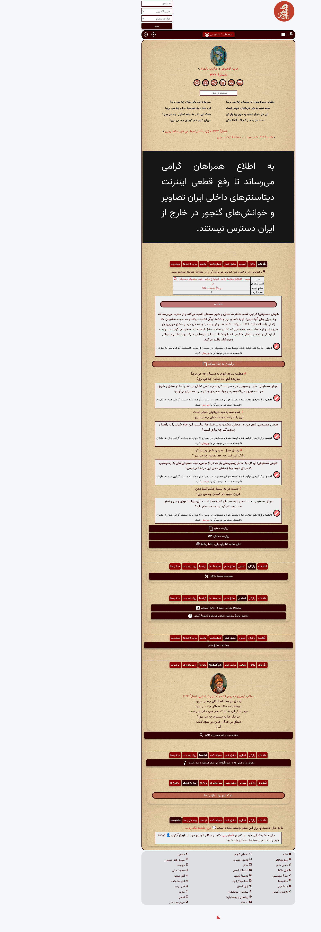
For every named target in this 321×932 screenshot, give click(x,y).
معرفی (125, 855)
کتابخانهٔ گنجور (184, 871)
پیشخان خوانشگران (182, 892)
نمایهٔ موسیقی (224, 876)
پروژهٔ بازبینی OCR (153, 288)
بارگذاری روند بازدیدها (160, 795)
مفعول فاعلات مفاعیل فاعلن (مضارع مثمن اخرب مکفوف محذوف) (156, 279)
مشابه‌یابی (226, 887)
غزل (154, 284)
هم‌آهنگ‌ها (157, 264)
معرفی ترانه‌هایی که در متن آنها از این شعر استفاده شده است (160, 762)
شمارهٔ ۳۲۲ (160, 75)
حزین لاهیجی (172, 68)
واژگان (194, 264)
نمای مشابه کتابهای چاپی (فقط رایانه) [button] (160, 544)
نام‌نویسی (170, 835)
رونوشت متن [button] (160, 528)
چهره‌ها (124, 865)
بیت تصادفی (225, 860)
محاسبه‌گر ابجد (184, 881)
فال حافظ (226, 871)
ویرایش (148, 353)
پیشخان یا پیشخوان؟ (181, 897)
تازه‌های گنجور (224, 892)
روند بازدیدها (132, 264)
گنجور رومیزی (184, 860)
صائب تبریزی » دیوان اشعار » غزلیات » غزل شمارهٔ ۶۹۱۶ (160, 696)
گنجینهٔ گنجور (185, 876)
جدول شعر (225, 865)
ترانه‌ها (145, 264)
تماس (125, 897)
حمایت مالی (122, 871)
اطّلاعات (204, 264)
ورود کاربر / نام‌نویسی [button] (161, 34)
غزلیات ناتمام (151, 68)
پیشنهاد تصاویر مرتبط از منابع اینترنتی (160, 607)
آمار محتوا (123, 876)
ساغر (189, 865)
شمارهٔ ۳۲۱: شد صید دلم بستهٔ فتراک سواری (187, 137)
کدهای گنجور (185, 855)
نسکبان (188, 903)
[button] (233, 35)
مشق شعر (172, 264)
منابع (125, 892)
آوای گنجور (186, 887)
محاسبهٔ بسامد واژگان (160, 576)
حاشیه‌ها (117, 264)
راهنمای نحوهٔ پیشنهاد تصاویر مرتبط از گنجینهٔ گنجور (160, 615)
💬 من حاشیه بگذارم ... (142, 828)
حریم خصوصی (120, 903)
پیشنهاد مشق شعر (160, 645)
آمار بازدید (123, 887)
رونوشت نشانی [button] (160, 536)
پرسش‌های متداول (118, 860)
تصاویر (184, 264)
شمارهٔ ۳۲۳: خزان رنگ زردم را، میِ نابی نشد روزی (138, 131)
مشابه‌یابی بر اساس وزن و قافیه (160, 735)
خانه (229, 855)
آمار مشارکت (121, 881)
